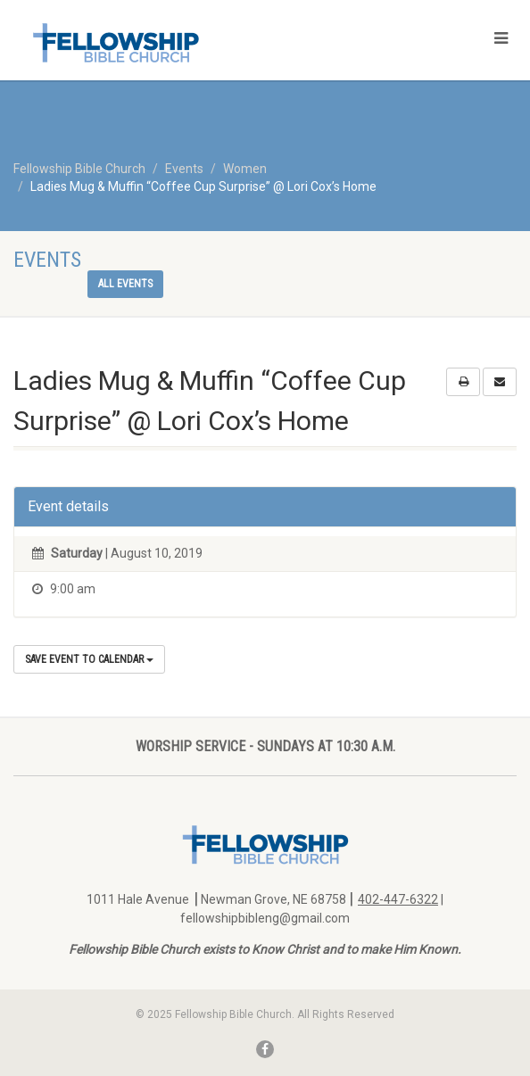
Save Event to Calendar (89, 659)
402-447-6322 (398, 899)
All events (125, 283)
